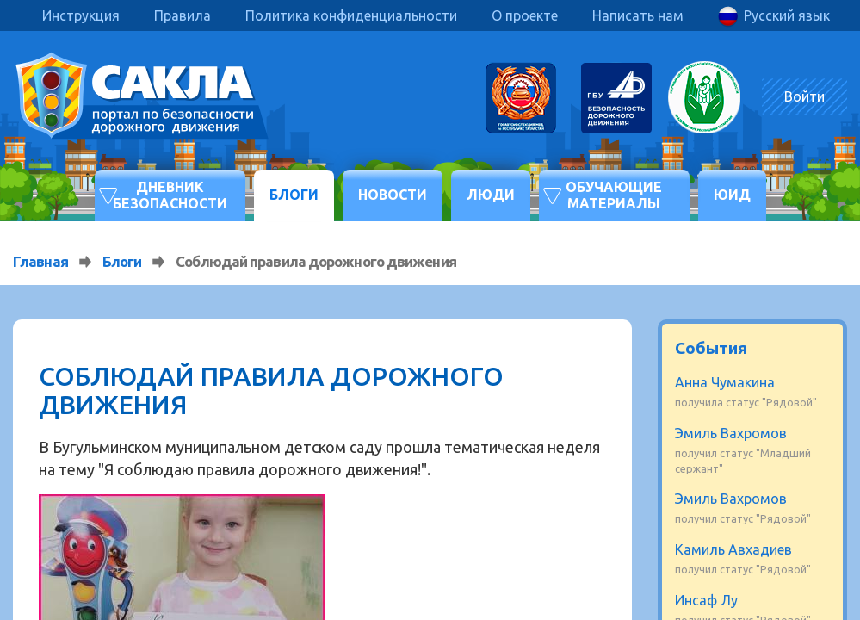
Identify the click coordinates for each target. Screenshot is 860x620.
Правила (182, 15)
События (711, 347)
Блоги (294, 194)
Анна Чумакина (725, 382)
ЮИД (732, 194)
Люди (491, 194)
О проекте (525, 15)
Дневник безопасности (170, 195)
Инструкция (81, 15)
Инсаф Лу (706, 600)
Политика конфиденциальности (351, 15)
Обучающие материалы (614, 195)
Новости (392, 194)
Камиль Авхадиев (733, 549)
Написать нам (638, 15)
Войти (804, 96)
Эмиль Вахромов (731, 433)
